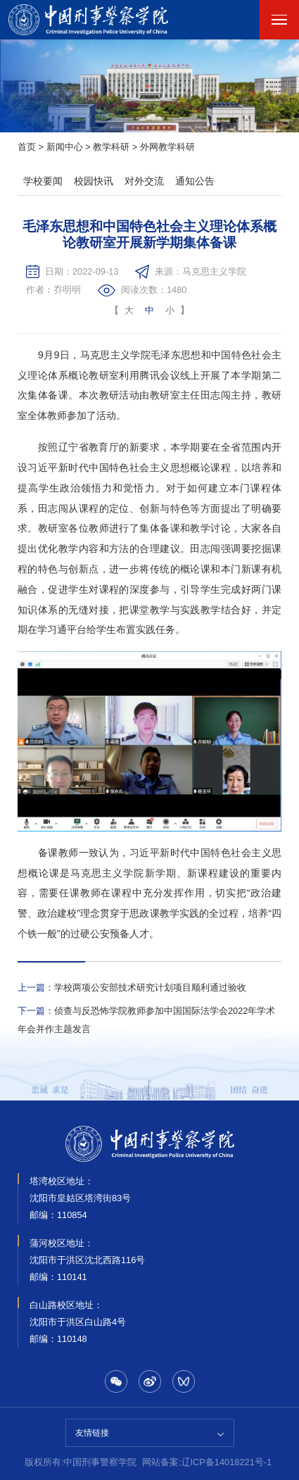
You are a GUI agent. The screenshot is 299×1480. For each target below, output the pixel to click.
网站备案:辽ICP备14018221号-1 (207, 1462)
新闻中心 (64, 147)
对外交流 (144, 181)
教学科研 (111, 147)
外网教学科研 (167, 147)
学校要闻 (43, 181)
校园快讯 (93, 181)
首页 (27, 147)
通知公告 (195, 181)
